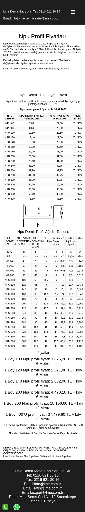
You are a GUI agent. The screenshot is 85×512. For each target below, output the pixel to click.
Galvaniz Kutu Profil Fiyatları (55, 456)
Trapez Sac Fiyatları (27, 456)
